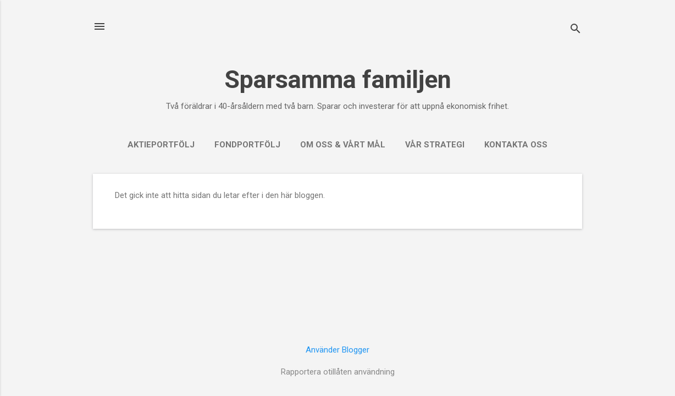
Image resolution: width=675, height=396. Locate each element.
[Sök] (575, 30)
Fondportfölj (247, 145)
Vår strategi (434, 145)
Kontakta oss (515, 145)
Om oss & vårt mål (342, 145)
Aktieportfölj (161, 145)
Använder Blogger (337, 350)
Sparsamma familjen (337, 79)
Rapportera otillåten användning (338, 372)
